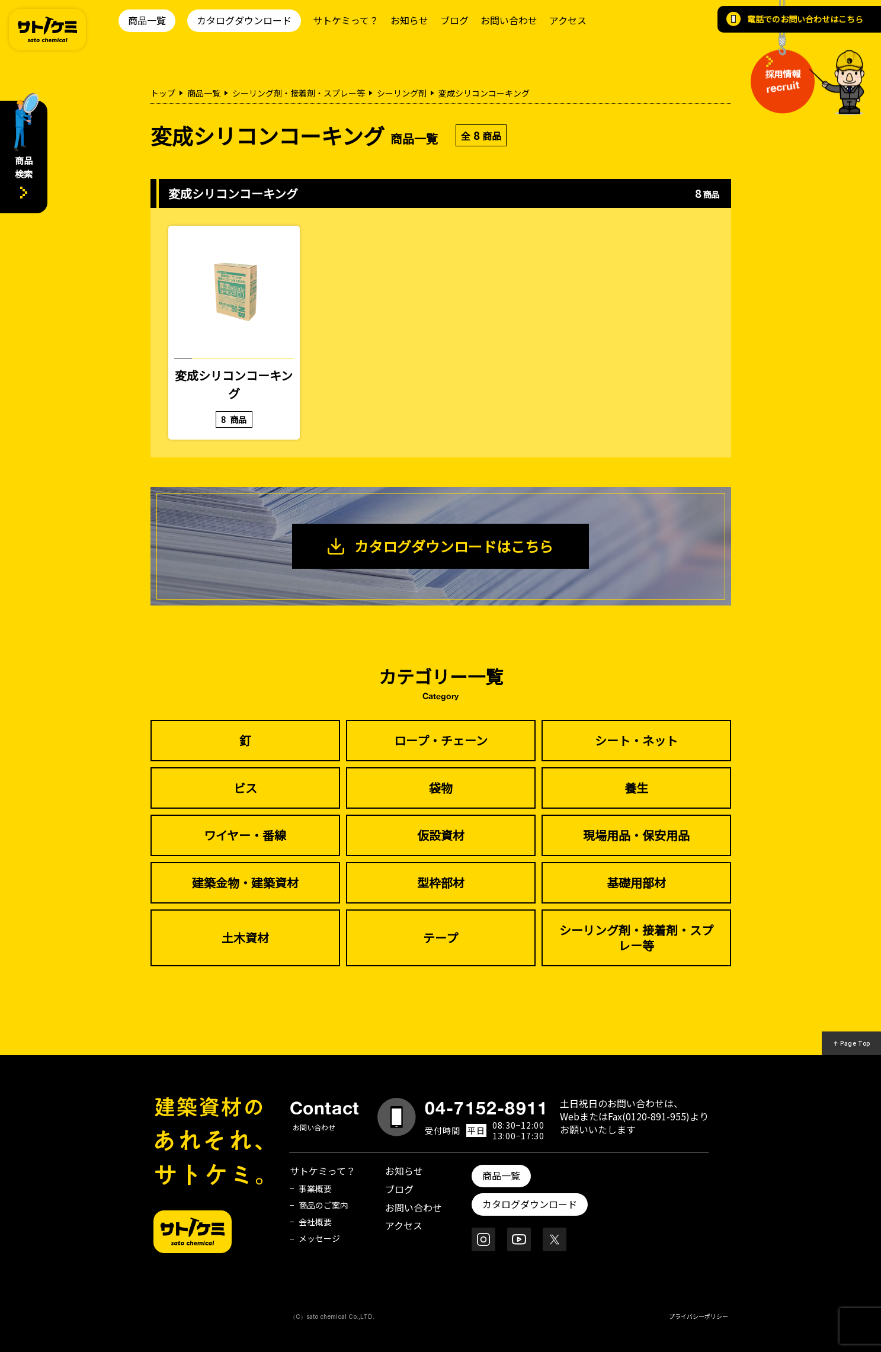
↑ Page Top (851, 1043)
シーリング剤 (402, 93)
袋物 (441, 787)
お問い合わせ (508, 20)
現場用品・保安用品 (636, 835)
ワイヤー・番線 (245, 835)
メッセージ (319, 1238)
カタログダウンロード (244, 20)
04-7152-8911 (486, 1108)
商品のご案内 (323, 1205)
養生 (636, 787)
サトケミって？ (346, 20)
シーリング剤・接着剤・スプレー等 (298, 93)
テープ (440, 937)
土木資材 (245, 937)
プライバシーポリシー (698, 1316)
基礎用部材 (636, 882)
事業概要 (315, 1188)
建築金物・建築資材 (245, 882)
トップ (162, 93)
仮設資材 (440, 835)
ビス (245, 787)
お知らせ (409, 20)
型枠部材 (440, 882)
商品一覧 (147, 20)
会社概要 (315, 1221)
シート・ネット (636, 740)
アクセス (568, 20)
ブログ (454, 20)
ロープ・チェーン (441, 740)
